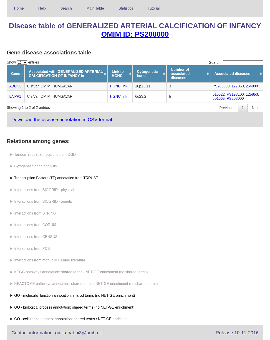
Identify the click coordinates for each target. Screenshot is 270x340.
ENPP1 (15, 96)
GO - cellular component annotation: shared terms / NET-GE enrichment (72, 319)
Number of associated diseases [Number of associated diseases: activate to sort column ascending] (180, 74)
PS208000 (221, 86)
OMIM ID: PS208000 (135, 34)
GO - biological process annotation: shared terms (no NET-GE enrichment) (74, 307)
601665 (219, 98)
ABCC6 (15, 86)
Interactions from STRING (35, 213)
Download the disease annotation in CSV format (61, 119)
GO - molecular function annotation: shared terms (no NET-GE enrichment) (74, 295)
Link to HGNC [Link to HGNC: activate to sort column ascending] (118, 74)
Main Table (95, 8)
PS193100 (235, 94)
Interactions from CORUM (35, 225)
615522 (219, 94)
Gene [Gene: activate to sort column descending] (15, 74)
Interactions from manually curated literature (49, 260)
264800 (252, 86)
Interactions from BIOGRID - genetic (43, 201)
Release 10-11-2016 (237, 332)
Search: (236, 62)
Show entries (23, 62)
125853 (252, 94)
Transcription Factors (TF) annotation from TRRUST (56, 178)
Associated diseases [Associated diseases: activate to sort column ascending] (232, 74)
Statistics (126, 8)
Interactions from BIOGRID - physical (44, 190)
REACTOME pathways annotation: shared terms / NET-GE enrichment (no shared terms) (86, 284)
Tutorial (154, 8)
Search (66, 8)
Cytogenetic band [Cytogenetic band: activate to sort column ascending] (147, 74)
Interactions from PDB (32, 249)
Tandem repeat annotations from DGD (45, 154)
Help (42, 8)
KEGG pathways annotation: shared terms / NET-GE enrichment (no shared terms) (81, 272)
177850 (238, 86)
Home (19, 8)
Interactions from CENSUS (36, 237)
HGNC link (118, 86)
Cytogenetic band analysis (35, 166)
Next (255, 108)
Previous (226, 108)
